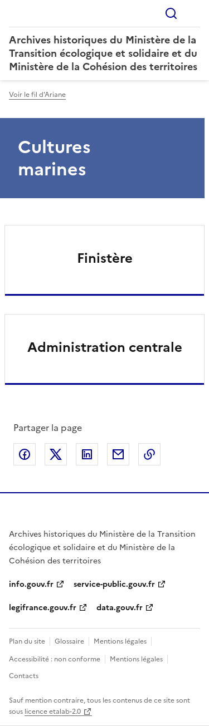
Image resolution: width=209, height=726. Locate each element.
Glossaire (69, 641)
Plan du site (27, 641)
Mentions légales (120, 641)
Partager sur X (56, 454)
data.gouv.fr (119, 608)
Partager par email (118, 454)
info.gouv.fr (31, 584)
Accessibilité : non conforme (54, 659)
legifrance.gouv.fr (42, 608)
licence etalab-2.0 (53, 712)
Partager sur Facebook (24, 454)
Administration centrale (104, 347)
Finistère (105, 258)
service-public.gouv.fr (114, 584)
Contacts (23, 676)
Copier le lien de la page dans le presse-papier (149, 454)
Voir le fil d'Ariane (37, 95)
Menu (193, 13)
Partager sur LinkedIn (87, 454)
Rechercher (171, 13)
